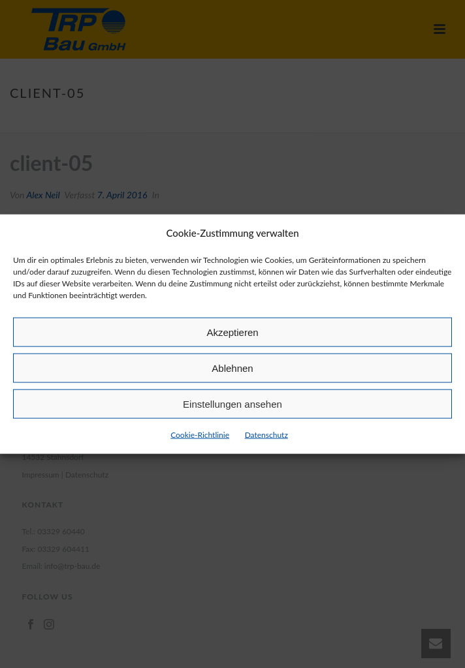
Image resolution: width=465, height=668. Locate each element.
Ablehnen (232, 368)
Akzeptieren (232, 332)
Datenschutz (266, 435)
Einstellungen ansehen (232, 404)
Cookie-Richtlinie (199, 435)
